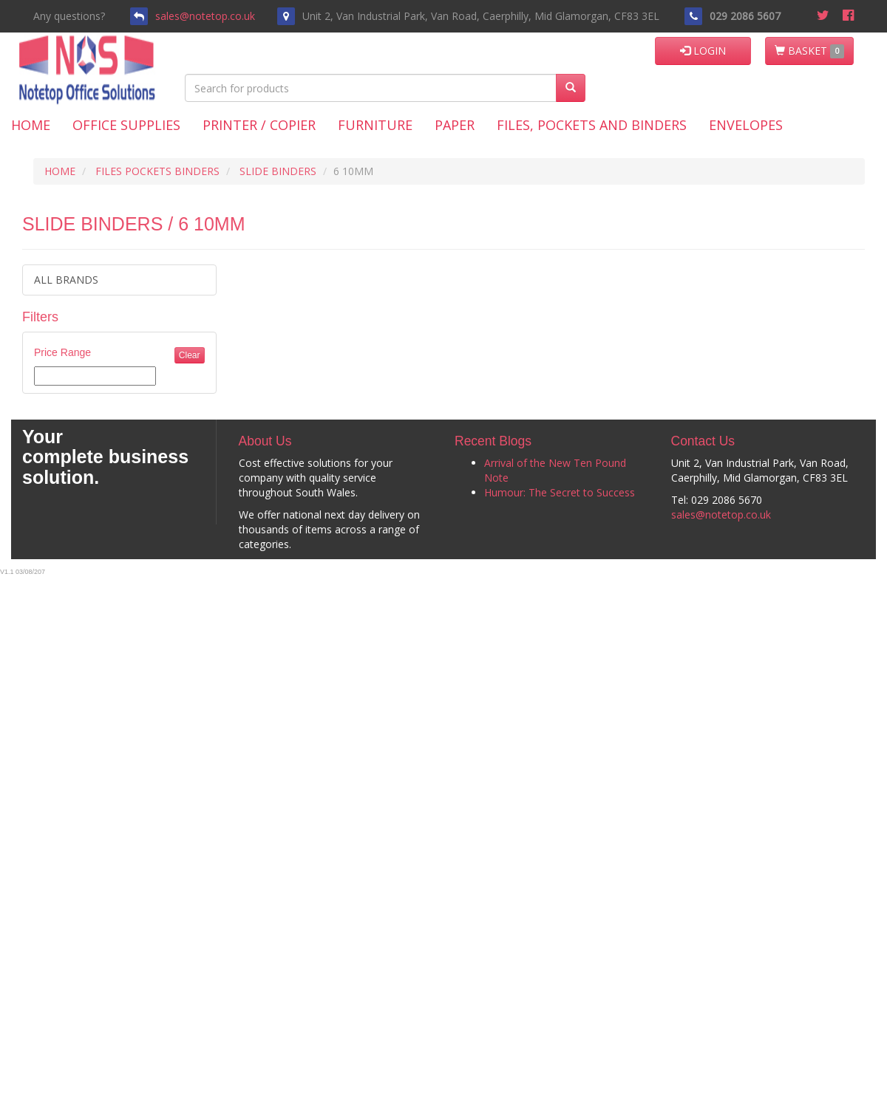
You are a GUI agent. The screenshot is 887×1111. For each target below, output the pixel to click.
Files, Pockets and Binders (592, 125)
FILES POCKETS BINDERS (157, 171)
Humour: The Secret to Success (559, 492)
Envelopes (746, 125)
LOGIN (703, 51)
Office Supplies (126, 125)
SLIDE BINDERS (277, 171)
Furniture (375, 125)
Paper (455, 125)
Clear (189, 355)
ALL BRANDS (66, 280)
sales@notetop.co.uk (205, 16)
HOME (59, 171)
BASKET (809, 51)
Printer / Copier (259, 125)
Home (30, 125)
